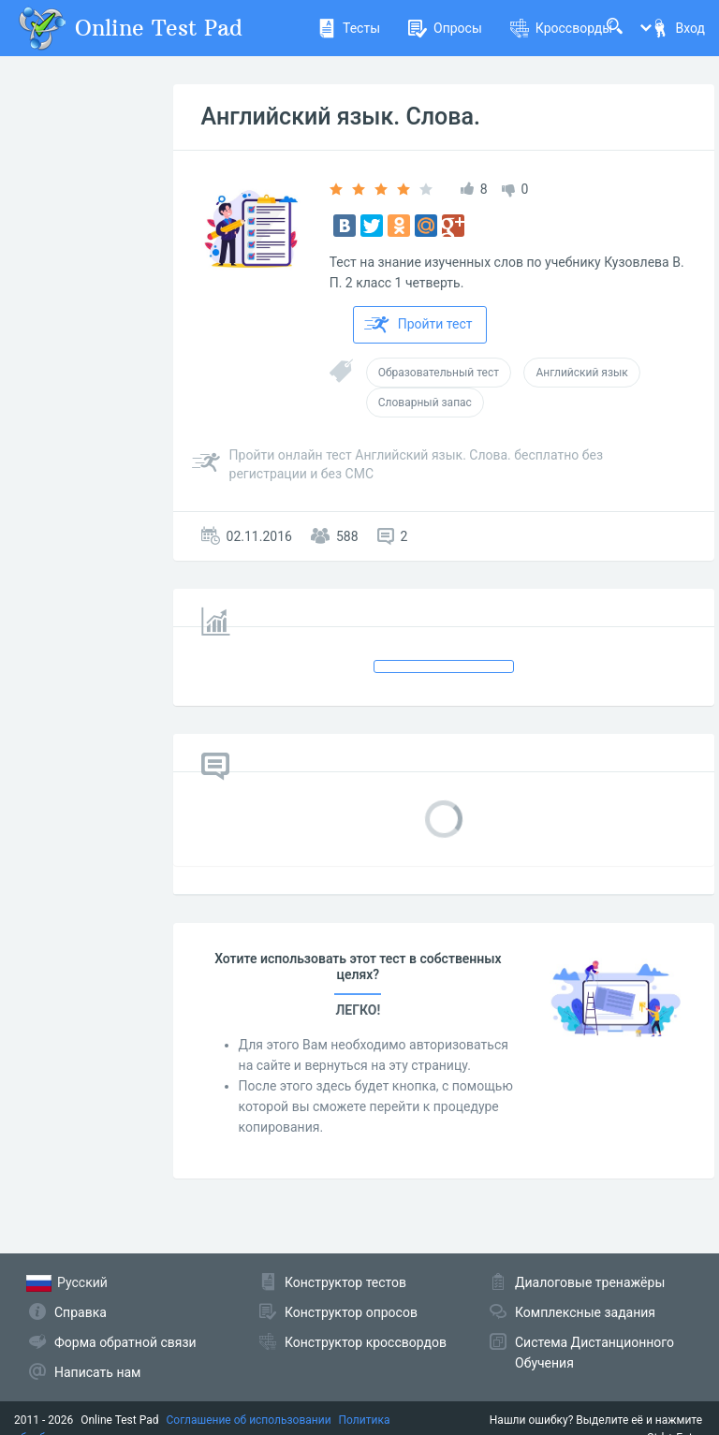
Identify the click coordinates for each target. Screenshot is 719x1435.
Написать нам (97, 1372)
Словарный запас (425, 402)
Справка (80, 1312)
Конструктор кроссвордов (366, 1342)
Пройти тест (418, 325)
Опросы (445, 28)
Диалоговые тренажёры (590, 1282)
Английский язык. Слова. (340, 116)
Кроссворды (561, 28)
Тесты (348, 28)
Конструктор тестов (345, 1282)
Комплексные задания (585, 1312)
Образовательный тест (438, 372)
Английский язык (581, 372)
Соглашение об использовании (249, 1420)
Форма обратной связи (125, 1342)
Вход (678, 28)
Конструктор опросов (351, 1312)
